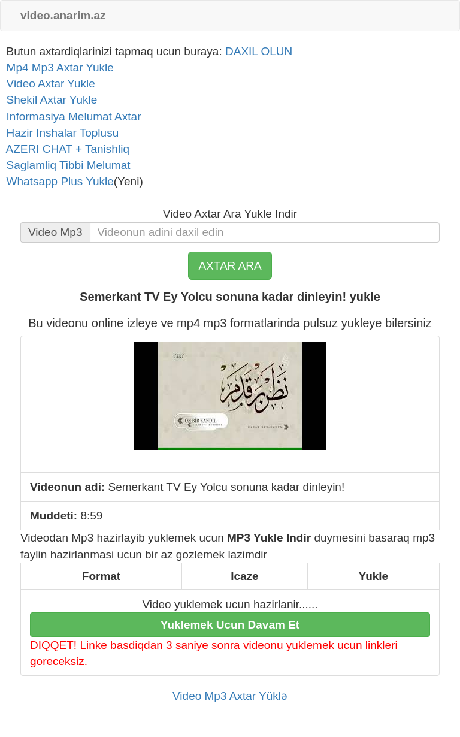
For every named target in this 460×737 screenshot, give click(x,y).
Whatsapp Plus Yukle (57, 181)
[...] (265, 232)
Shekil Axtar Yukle (48, 99)
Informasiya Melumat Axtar (70, 116)
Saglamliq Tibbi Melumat (65, 165)
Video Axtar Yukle (47, 83)
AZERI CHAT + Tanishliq (64, 149)
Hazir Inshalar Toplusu (59, 132)
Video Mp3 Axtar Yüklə (230, 696)
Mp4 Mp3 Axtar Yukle (57, 67)
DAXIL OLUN (258, 51)
